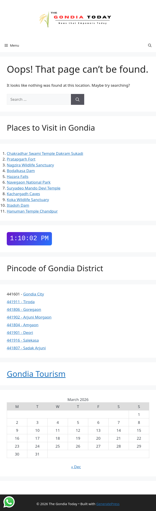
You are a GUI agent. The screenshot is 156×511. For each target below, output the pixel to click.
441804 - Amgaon (22, 324)
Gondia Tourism (36, 373)
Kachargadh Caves (23, 193)
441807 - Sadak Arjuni (26, 347)
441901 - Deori (20, 332)
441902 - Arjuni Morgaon (29, 317)
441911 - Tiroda (21, 301)
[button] (150, 45)
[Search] (77, 99)
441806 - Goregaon (24, 309)
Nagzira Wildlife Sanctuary (30, 165)
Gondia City (33, 294)
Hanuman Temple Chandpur (32, 211)
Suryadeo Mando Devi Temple (34, 188)
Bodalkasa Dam (21, 170)
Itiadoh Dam (18, 205)
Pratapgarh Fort (21, 159)
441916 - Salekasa (23, 340)
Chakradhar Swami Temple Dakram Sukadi (45, 153)
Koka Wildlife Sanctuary (28, 199)
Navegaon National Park (29, 182)
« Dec (76, 466)
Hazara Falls (17, 176)
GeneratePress (107, 503)
